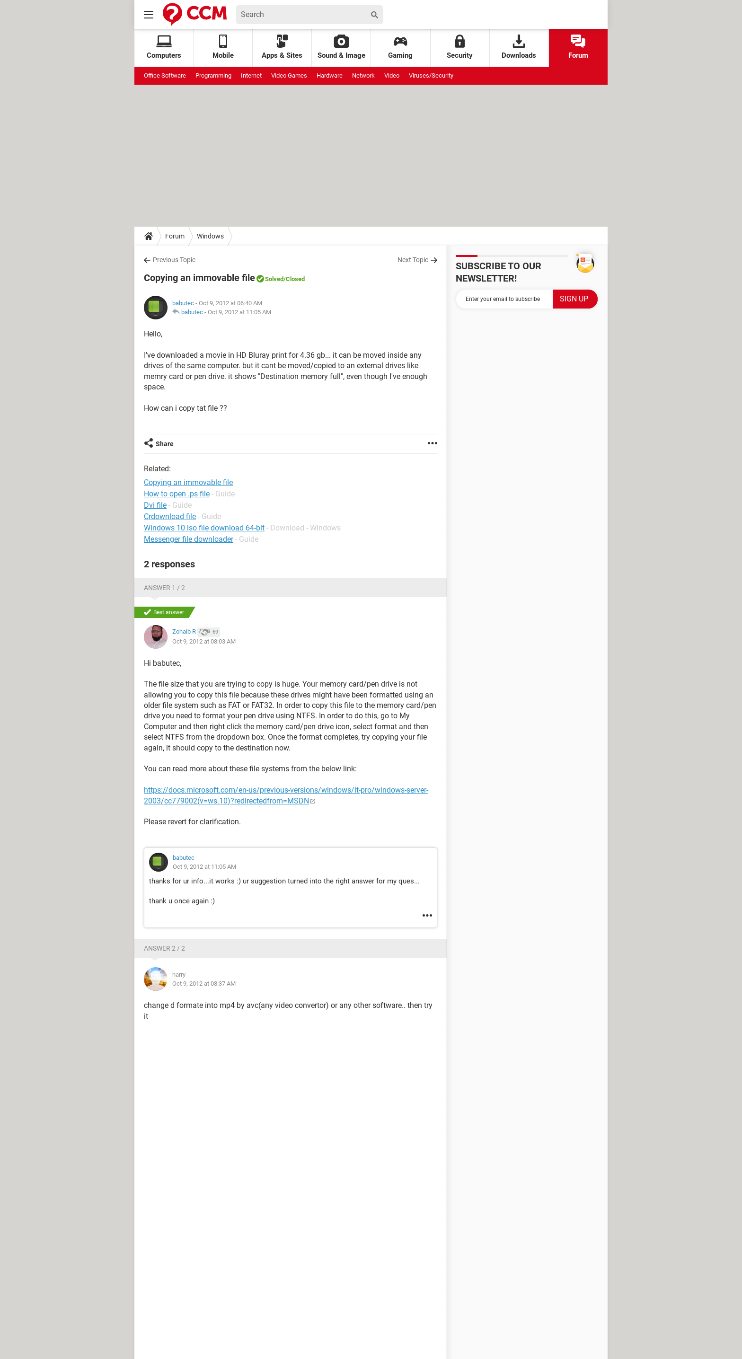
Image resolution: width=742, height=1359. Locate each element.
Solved (274, 278)
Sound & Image (341, 47)
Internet (251, 75)
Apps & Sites (282, 47)
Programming (213, 75)
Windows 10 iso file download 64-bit (204, 527)
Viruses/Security (431, 75)
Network (363, 75)
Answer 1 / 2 (164, 587)
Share (165, 444)
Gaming (400, 47)
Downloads (519, 47)
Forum (578, 47)
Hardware (330, 75)
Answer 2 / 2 (164, 948)
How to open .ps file (177, 493)
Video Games (289, 75)
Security (460, 47)
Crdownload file (170, 516)
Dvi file (155, 505)
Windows (210, 236)
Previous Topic (174, 260)
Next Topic (413, 260)
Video (391, 75)
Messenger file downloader (188, 539)
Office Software (165, 75)
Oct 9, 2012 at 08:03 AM (204, 641)
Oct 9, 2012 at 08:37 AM (204, 983)
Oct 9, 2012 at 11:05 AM (239, 312)
